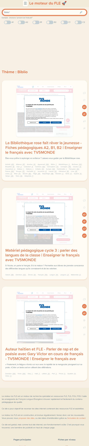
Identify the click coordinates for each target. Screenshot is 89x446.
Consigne (66, 167)
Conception (53, 167)
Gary (30, 373)
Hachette (31, 171)
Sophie (78, 173)
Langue (54, 275)
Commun (40, 167)
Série (68, 173)
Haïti (37, 373)
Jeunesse (42, 171)
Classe (9, 275)
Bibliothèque (64, 164)
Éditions (30, 169)
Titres (19, 176)
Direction (21, 275)
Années (31, 164)
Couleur (77, 167)
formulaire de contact (76, 418)
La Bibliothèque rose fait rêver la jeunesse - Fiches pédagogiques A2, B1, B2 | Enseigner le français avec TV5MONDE (43, 148)
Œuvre (27, 173)
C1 (84, 100)
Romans (60, 173)
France (9, 171)
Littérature (64, 171)
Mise (17, 173)
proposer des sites (26, 418)
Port (54, 373)
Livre (74, 171)
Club (19, 167)
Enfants (39, 169)
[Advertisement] (44, 43)
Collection (28, 167)
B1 (84, 114)
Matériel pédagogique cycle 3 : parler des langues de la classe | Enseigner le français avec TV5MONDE (42, 255)
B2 (84, 107)
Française (74, 169)
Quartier (71, 373)
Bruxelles (10, 167)
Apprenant (43, 164)
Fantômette (62, 169)
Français (43, 275)
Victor (8, 376)
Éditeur (20, 169)
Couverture (10, 169)
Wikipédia (28, 176)
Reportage (48, 173)
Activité (9, 164)
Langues (64, 275)
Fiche (22, 373)
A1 (84, 128)
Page (37, 173)
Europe (50, 169)
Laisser (53, 171)
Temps (9, 176)
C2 (84, 93)
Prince (62, 373)
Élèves (32, 275)
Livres (8, 173)
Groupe (20, 171)
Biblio (54, 164)
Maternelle (76, 275)
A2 (84, 121)
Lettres (46, 373)
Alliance (20, 164)
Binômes (77, 164)
